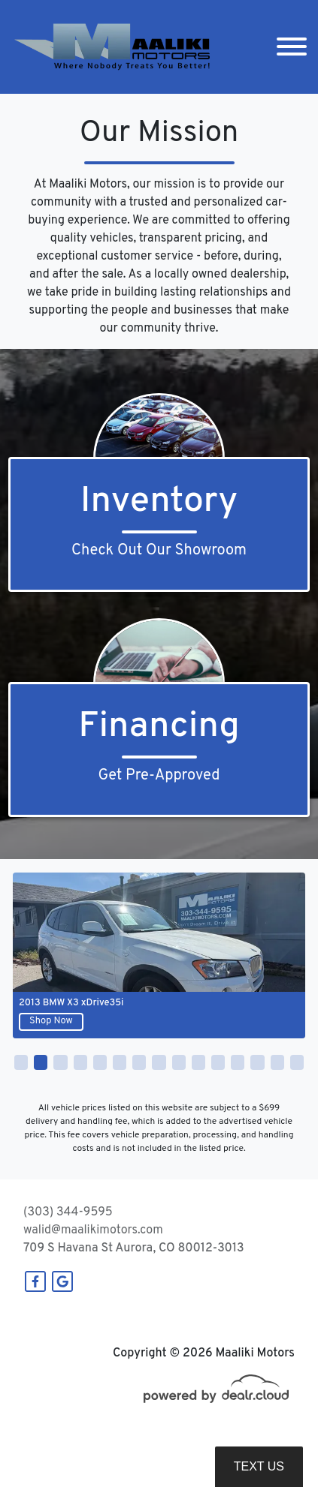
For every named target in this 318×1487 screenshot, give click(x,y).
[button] (21, 1062)
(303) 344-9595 (68, 1212)
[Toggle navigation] (291, 47)
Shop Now (51, 1021)
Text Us (259, 1466)
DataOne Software (255, 1443)
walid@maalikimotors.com (93, 1230)
